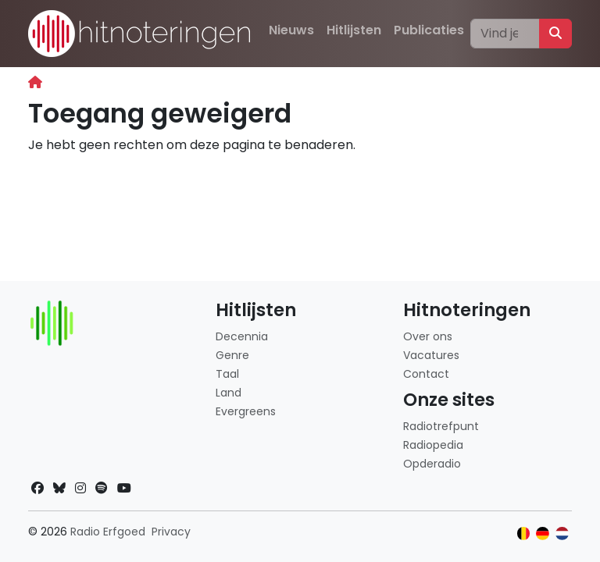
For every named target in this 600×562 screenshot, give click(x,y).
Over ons (427, 336)
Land (228, 392)
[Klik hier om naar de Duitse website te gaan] (542, 533)
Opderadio (432, 463)
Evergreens (246, 411)
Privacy (171, 531)
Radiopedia (433, 445)
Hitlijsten (354, 30)
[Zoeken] (505, 33)
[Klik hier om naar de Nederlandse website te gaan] (562, 533)
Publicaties (429, 30)
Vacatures (431, 355)
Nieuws (291, 30)
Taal (227, 374)
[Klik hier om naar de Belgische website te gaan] (523, 533)
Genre (232, 355)
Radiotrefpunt (441, 426)
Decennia (242, 336)
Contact (426, 374)
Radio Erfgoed (107, 531)
